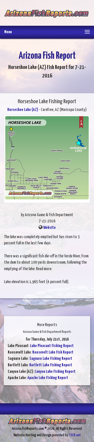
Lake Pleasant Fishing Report (52, 346)
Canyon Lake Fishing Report (55, 372)
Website (49, 228)
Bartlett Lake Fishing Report (50, 365)
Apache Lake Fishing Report (47, 378)
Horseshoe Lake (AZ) (22, 110)
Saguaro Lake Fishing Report (50, 359)
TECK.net (75, 435)
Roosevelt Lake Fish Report (52, 352)
